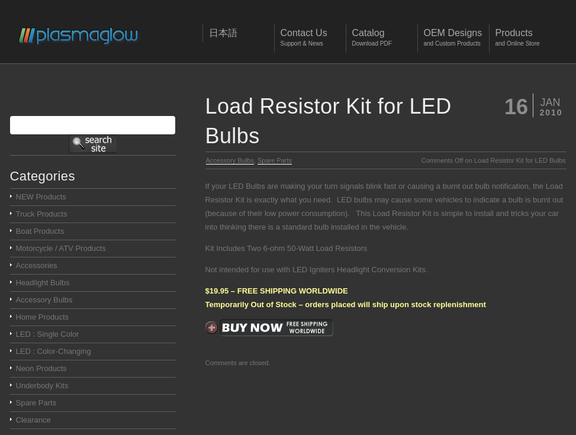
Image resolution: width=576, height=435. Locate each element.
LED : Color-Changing (53, 351)
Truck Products (41, 214)
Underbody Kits (42, 385)
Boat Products (40, 231)
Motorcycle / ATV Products (61, 248)
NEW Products (41, 196)
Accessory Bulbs (230, 160)
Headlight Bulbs (43, 282)
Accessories (36, 265)
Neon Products (41, 368)
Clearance (33, 419)
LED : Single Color (47, 334)
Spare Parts (275, 160)
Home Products (42, 316)
